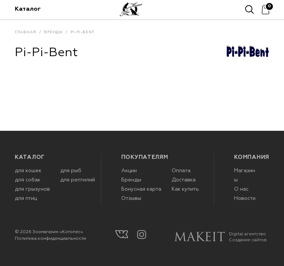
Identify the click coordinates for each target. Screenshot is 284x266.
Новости (245, 198)
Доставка (184, 180)
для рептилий (77, 180)
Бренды (131, 180)
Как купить (185, 189)
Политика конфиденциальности (50, 238)
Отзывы (131, 198)
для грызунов (32, 189)
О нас (241, 189)
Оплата (181, 170)
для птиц (26, 198)
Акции (129, 170)
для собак (27, 180)
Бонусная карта (141, 189)
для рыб (70, 170)
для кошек (28, 170)
